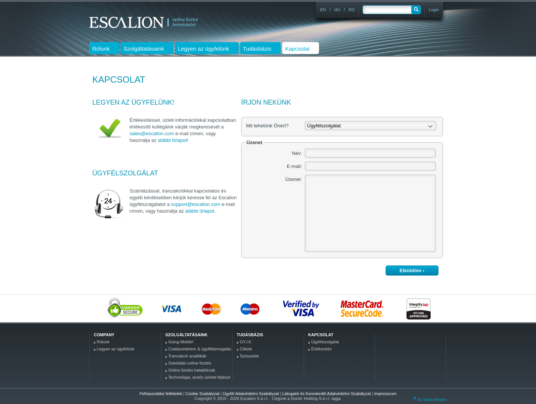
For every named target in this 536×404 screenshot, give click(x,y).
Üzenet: (293, 179)
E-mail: (294, 166)
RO (352, 9)
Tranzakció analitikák (187, 356)
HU (337, 9)
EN (323, 9)
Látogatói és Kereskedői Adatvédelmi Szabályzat (327, 393)
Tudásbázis (250, 335)
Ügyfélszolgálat (325, 342)
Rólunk (103, 342)
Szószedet (249, 356)
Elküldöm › (412, 270)
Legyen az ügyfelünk (115, 349)
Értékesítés (321, 349)
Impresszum (385, 393)
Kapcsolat (321, 335)
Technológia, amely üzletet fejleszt (199, 377)
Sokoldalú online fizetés (189, 363)
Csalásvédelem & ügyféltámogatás (199, 349)
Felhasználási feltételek (161, 393)
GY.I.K (245, 342)
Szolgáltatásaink (186, 335)
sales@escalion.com (152, 133)
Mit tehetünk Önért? (267, 125)
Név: (297, 153)
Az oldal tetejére (430, 399)
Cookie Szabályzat (202, 393)
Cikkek (246, 349)
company (104, 335)
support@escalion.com (195, 204)
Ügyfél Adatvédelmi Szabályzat (251, 393)
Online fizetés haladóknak (191, 370)
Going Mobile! (181, 342)
